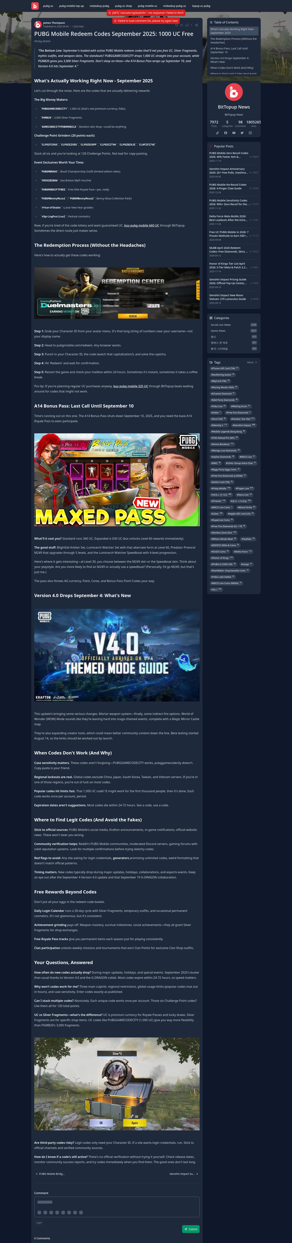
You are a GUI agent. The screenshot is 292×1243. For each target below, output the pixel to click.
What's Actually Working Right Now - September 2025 (232, 31)
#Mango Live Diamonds (225, 450)
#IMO (215, 463)
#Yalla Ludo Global (222, 577)
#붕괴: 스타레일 (241, 501)
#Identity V (219, 425)
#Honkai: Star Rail (242, 419)
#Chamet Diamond (223, 393)
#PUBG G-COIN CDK (223, 564)
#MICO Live (247, 457)
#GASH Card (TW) (222, 482)
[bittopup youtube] (234, 133)
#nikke (216, 412)
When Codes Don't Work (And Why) (231, 67)
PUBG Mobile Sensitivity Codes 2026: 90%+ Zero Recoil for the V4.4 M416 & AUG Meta (228, 204)
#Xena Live (244, 495)
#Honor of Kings (222, 558)
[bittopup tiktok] (217, 133)
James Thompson (54, 23)
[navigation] (49, 1174)
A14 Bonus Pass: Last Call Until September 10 (229, 50)
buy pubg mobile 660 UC (141, 225)
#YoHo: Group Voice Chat (241, 463)
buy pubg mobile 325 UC (130, 386)
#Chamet (218, 501)
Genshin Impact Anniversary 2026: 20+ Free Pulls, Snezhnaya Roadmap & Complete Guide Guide (229, 174)
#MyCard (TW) (220, 381)
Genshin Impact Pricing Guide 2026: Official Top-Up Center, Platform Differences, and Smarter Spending (227, 285)
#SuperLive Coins (222, 520)
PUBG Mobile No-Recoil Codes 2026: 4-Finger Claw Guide (228, 186)
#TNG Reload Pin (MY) (224, 438)
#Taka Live (218, 406)
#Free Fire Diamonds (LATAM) (228, 476)
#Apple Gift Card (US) (240, 513)
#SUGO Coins (219, 551)
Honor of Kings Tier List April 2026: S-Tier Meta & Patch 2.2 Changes (227, 267)
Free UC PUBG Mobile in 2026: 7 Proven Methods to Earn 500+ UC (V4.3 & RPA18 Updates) (228, 235)
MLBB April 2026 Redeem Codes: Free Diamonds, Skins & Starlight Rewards (228, 251)
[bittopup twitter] (242, 133)
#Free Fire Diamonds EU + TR (228, 526)
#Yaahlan (248, 539)
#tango (246, 564)
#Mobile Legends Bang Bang (228, 431)
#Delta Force (243, 551)
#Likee (216, 513)
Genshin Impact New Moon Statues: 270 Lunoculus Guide (227, 297)
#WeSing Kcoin (240, 406)
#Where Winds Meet (223, 539)
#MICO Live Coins (221, 507)
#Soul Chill (218, 419)
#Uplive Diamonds (222, 457)
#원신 (216, 589)
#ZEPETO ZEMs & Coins (225, 545)
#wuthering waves (222, 374)
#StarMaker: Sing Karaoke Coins (230, 570)
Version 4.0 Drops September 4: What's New (229, 60)
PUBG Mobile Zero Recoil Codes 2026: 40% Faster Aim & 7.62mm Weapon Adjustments (228, 156)
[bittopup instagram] (250, 133)
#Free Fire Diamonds (238, 412)
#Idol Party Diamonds (224, 400)
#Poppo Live (244, 488)
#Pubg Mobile (42, 41)
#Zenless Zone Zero (223, 532)
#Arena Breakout (222, 444)
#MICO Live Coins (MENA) (226, 583)
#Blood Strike (246, 507)
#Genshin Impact (244, 425)
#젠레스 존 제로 (221, 495)
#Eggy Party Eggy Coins (225, 469)
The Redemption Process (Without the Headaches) (233, 40)
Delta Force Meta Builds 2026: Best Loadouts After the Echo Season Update (227, 219)
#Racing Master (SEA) (224, 387)
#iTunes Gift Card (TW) (224, 368)
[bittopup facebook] (225, 133)
